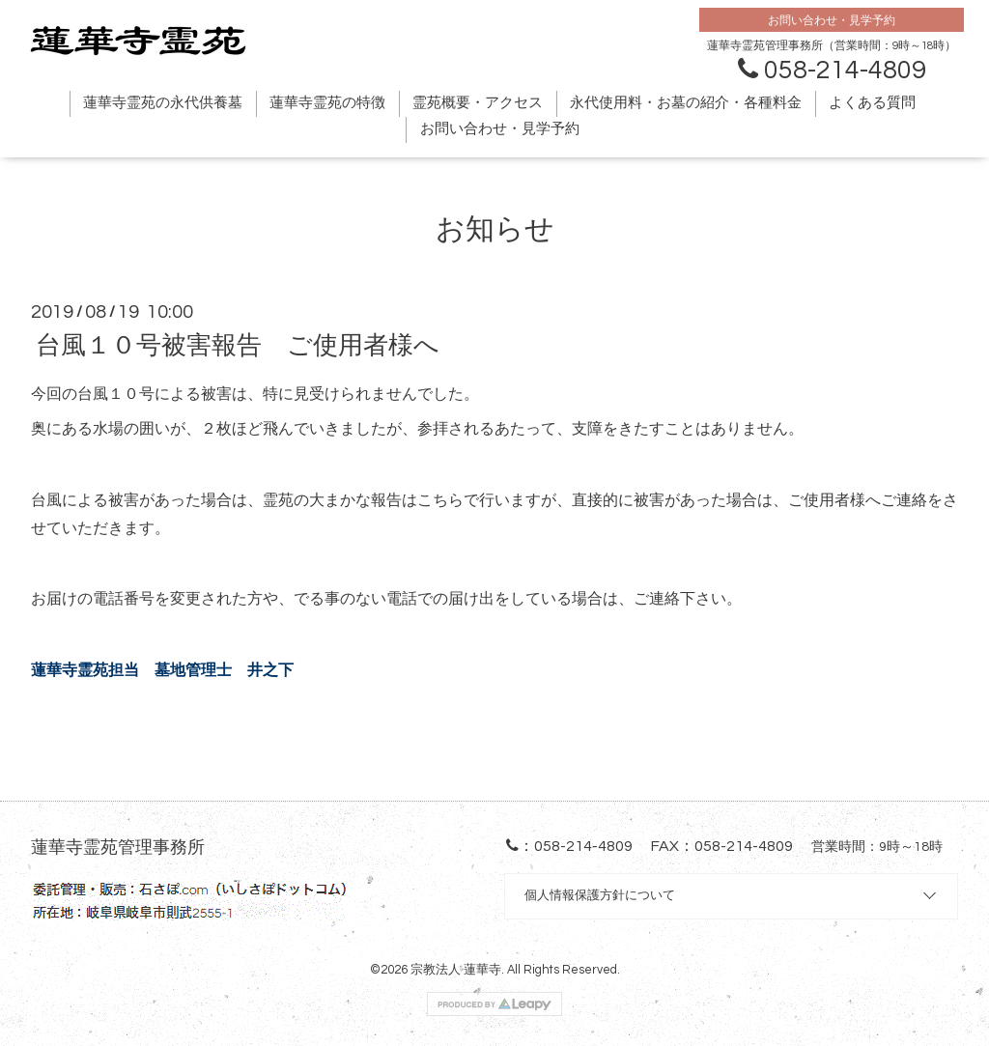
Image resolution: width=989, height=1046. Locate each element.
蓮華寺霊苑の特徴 (327, 103)
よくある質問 (872, 103)
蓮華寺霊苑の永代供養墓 (162, 103)
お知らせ (495, 229)
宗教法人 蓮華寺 (455, 970)
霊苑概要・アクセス (477, 103)
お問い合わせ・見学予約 (499, 129)
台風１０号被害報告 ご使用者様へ (237, 345)
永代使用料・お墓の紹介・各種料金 (686, 103)
